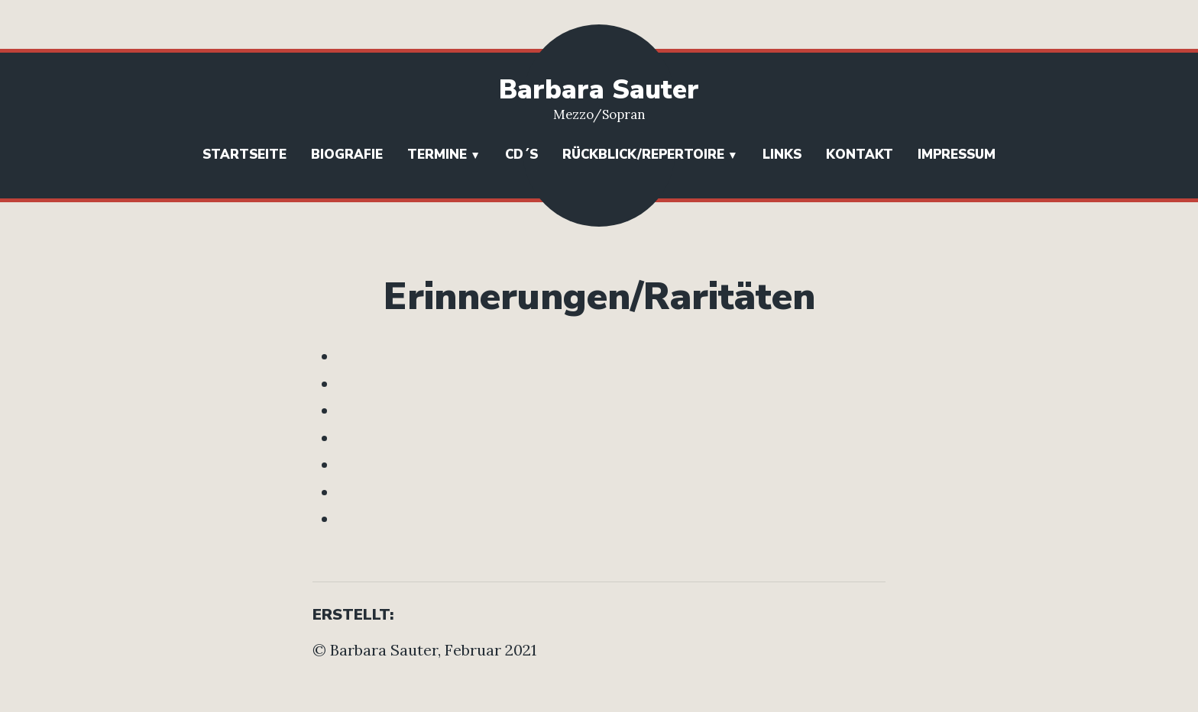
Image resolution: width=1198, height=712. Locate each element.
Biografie (347, 154)
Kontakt (859, 154)
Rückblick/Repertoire (643, 154)
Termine (437, 154)
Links (782, 154)
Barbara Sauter (599, 90)
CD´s (521, 154)
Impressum (957, 154)
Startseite (244, 154)
